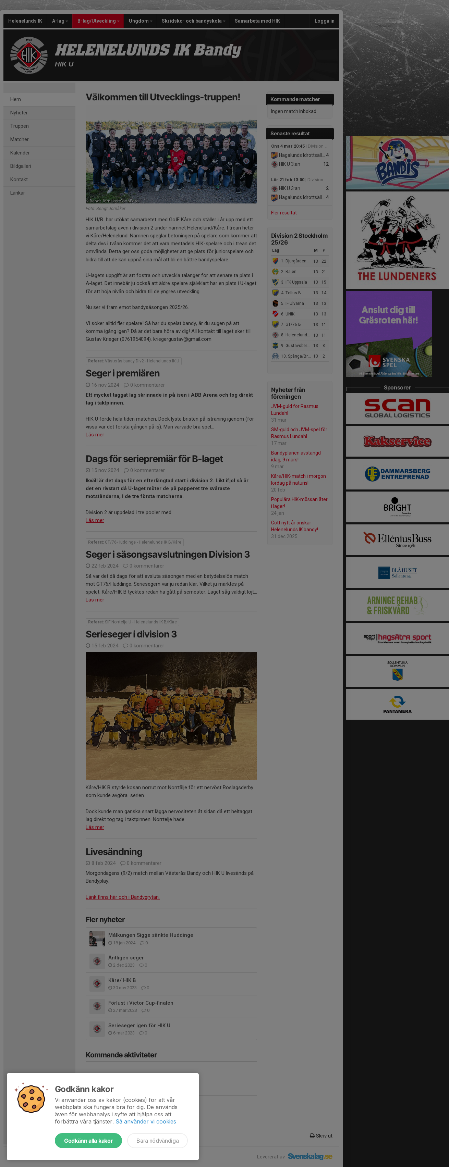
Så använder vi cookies (146, 1121)
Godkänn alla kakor (88, 1140)
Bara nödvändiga (157, 1140)
